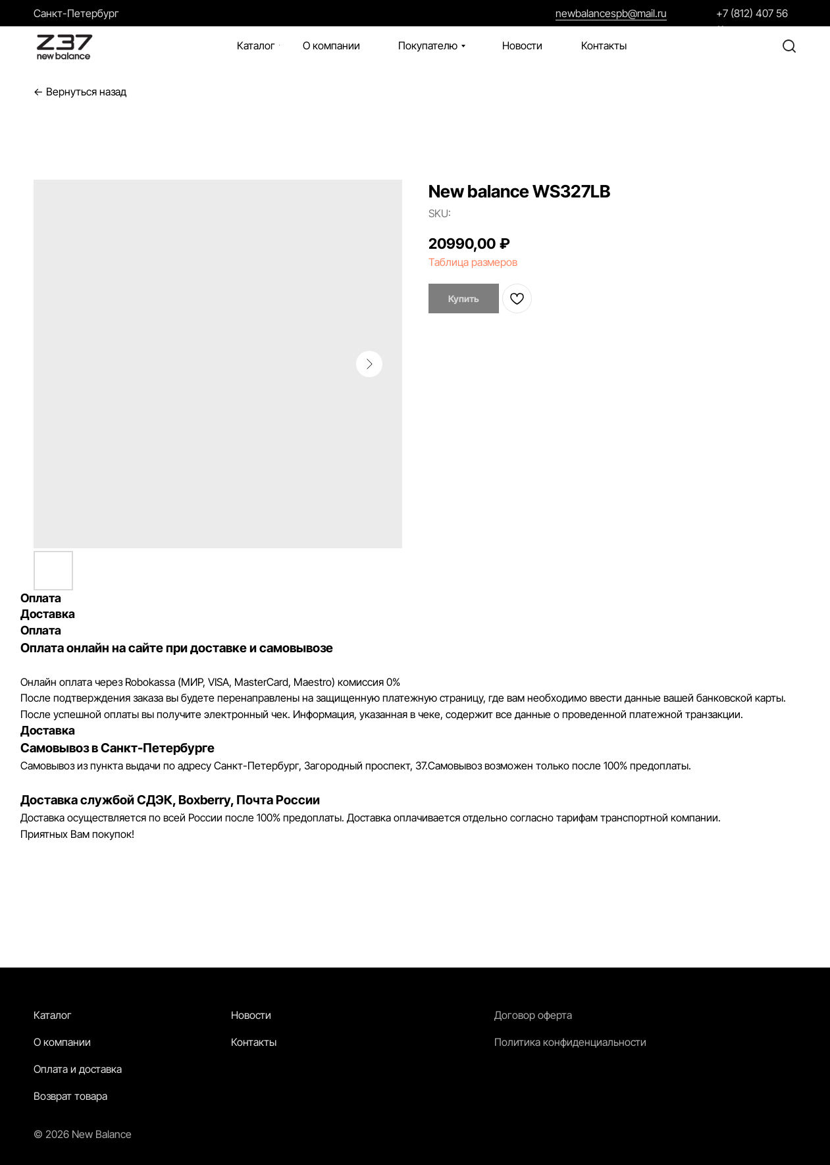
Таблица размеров (472, 262)
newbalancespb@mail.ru (611, 13)
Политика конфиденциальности (570, 1041)
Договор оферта (533, 1015)
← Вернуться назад (80, 92)
